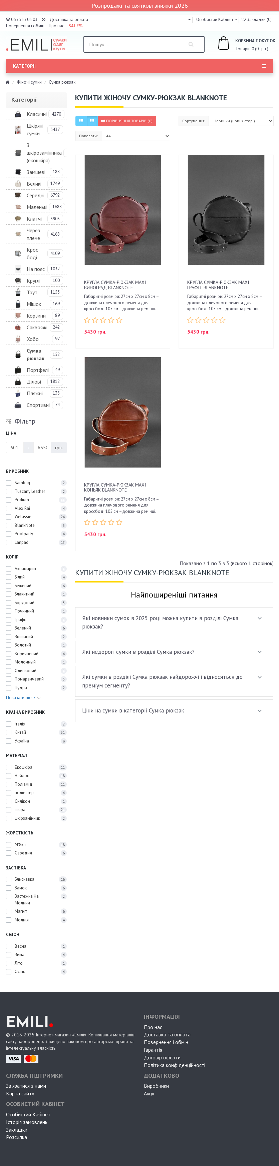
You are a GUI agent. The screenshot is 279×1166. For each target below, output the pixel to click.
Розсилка (16, 1137)
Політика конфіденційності (174, 1065)
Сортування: (193, 120)
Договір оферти (162, 1057)
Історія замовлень (26, 1122)
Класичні (37, 114)
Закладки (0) (257, 19)
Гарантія (153, 1049)
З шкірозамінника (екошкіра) (44, 153)
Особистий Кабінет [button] (214, 19)
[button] (189, 19)
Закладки (16, 1129)
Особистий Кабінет (28, 1114)
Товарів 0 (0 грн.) (239, 44)
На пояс (36, 269)
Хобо (33, 339)
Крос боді (32, 253)
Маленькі (37, 207)
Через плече (33, 234)
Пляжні (35, 393)
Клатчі (34, 218)
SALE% (75, 26)
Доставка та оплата (69, 19)
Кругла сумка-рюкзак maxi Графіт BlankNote (218, 284)
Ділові (34, 381)
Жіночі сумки (29, 82)
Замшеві (36, 172)
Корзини (36, 315)
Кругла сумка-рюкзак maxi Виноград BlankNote (115, 284)
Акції (149, 1093)
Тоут (32, 292)
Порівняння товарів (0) (127, 120)
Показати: (88, 135)
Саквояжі (37, 327)
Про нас (56, 26)
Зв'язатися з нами (26, 1085)
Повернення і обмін (25, 26)
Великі (34, 183)
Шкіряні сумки (35, 129)
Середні (35, 195)
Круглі (33, 280)
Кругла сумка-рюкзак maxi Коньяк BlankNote (115, 487)
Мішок (34, 304)
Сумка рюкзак (35, 354)
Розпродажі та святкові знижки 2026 (139, 5)
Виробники (156, 1085)
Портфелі (38, 370)
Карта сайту (20, 1093)
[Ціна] (15, 447)
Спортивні (38, 405)
